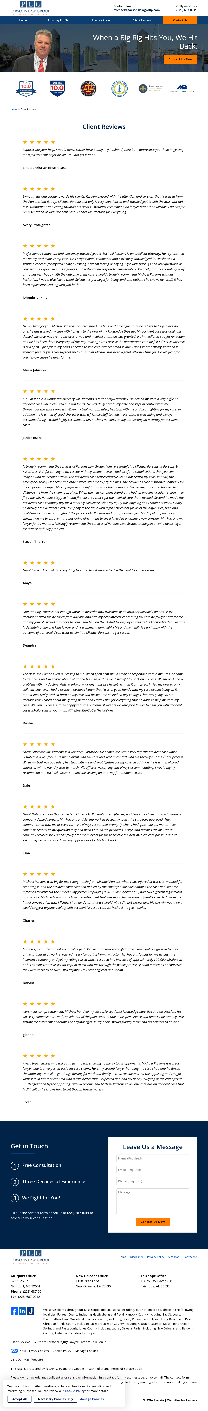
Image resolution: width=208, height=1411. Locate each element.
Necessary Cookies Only (55, 1399)
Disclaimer (136, 1257)
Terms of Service (122, 1369)
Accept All (19, 1399)
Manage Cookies (86, 1351)
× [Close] (122, 1383)
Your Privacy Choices (30, 1351)
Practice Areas (101, 20)
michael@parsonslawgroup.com (137, 10)
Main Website (33, 1359)
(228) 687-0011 (186, 10)
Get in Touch (29, 1146)
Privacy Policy (155, 1257)
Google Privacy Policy (89, 1369)
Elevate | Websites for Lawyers (170, 1400)
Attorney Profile (58, 20)
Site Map (173, 1257)
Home (23, 20)
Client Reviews (142, 20)
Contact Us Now (181, 59)
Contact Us (180, 20)
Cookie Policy (62, 1351)
